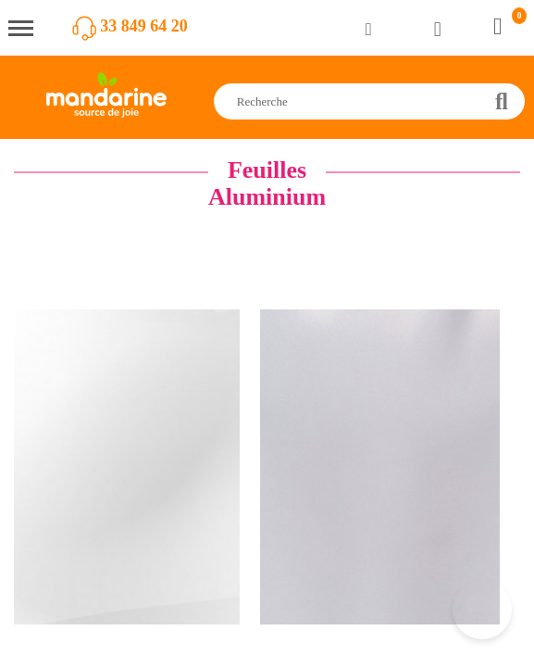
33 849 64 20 (144, 26)
